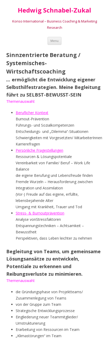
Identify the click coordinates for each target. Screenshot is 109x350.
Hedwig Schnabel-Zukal (54, 10)
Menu (54, 41)
